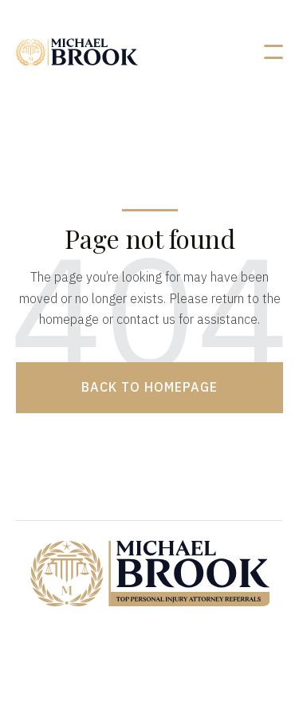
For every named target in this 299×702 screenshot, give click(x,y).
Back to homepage (149, 387)
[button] (273, 52)
